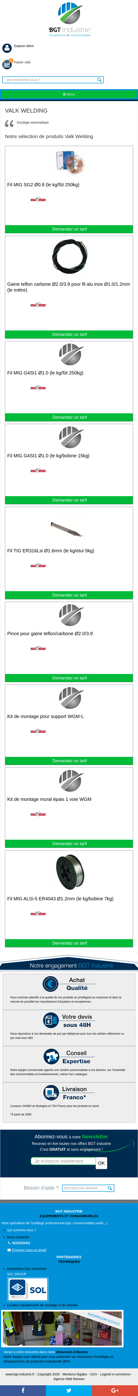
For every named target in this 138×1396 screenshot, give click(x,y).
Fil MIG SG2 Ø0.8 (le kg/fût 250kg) (43, 184)
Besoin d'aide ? (41, 1188)
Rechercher (99, 79)
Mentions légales (75, 1374)
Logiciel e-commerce (115, 1374)
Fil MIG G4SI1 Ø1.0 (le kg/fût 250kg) (45, 372)
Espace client (18, 46)
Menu (69, 94)
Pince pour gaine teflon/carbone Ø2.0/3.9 (50, 633)
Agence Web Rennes (68, 1379)
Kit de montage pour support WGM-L (45, 716)
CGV (93, 1374)
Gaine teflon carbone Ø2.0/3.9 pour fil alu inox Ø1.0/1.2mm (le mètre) (68, 287)
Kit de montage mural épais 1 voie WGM (49, 799)
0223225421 (18, 1243)
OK (110, 1188)
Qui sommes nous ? (21, 1230)
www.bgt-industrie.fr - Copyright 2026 (33, 1374)
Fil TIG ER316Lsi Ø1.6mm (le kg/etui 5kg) (50, 550)
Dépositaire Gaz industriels (72, 1284)
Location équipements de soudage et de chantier (42, 1305)
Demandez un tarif (69, 229)
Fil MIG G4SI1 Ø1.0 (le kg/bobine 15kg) (48, 455)
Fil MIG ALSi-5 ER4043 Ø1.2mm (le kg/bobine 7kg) (60, 898)
